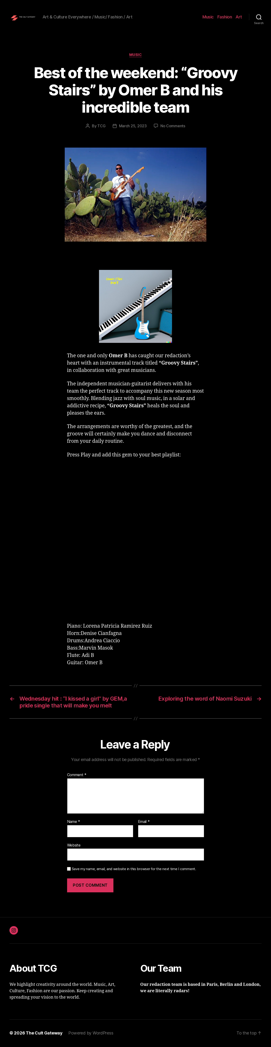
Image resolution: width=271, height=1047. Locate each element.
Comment (77, 776)
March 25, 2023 (133, 126)
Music (208, 17)
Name (73, 822)
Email (144, 822)
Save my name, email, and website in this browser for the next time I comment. (134, 870)
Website (74, 845)
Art (239, 17)
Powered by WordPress (90, 1033)
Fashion (224, 17)
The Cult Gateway (44, 1033)
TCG (101, 126)
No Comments (172, 126)
